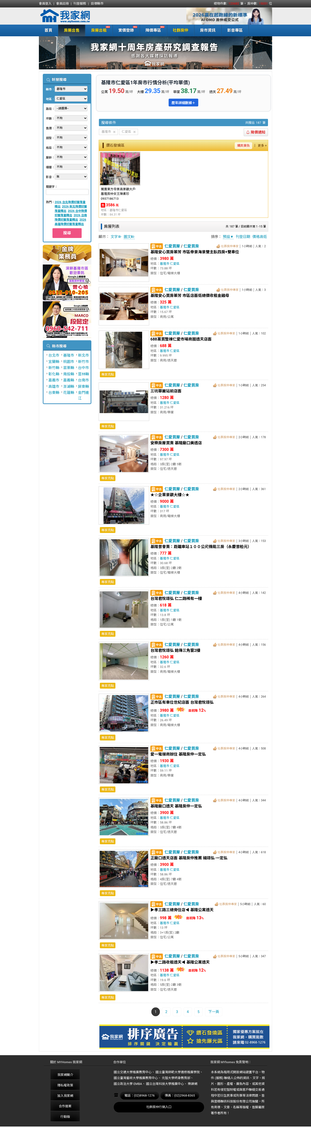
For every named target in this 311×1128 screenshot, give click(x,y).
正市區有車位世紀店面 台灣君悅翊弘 (182, 702)
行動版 (65, 1117)
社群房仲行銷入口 (159, 1107)
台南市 (83, 380)
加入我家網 (65, 1096)
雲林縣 (83, 374)
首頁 (48, 30)
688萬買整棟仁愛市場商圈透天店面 (181, 339)
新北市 (83, 355)
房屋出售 (71, 30)
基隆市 (68, 355)
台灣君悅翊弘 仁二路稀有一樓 (176, 598)
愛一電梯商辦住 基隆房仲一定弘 (178, 754)
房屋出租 (98, 30)
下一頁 (213, 1012)
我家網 (77, 16)
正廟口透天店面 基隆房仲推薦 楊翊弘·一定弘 (188, 858)
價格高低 (259, 237)
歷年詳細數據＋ (183, 103)
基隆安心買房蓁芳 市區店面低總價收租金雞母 (189, 295)
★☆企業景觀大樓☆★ (169, 495)
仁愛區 (175, 263)
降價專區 (152, 30)
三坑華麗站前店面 (165, 391)
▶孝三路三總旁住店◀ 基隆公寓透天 (182, 910)
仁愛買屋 (172, 246)
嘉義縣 (68, 380)
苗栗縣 (68, 368)
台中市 (83, 368)
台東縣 (53, 392)
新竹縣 (53, 368)
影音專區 (235, 30)
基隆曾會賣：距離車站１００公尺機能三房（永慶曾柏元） (200, 546)
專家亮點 (107, 374)
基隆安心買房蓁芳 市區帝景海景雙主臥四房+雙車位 (194, 252)
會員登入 (45, 3)
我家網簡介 (65, 1075)
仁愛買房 (191, 246)
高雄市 (53, 386)
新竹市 (83, 362)
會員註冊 (62, 3)
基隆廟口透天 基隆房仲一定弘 (176, 806)
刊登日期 (243, 237)
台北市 (53, 355)
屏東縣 (83, 386)
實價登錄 (125, 30)
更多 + (262, 145)
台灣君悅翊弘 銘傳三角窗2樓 (175, 650)
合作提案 (65, 1106)
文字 (116, 237)
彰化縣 (53, 374)
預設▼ (228, 237)
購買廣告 (243, 145)
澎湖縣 (68, 386)
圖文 (129, 237)
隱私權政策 (65, 1085)
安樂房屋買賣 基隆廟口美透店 (176, 443)
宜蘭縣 (53, 362)
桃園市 (68, 362)
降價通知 (255, 132)
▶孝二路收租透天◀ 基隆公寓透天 (180, 962)
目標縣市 (97, 3)
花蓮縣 (68, 392)
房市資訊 (208, 30)
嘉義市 (53, 380)
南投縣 (68, 374)
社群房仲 (180, 30)
